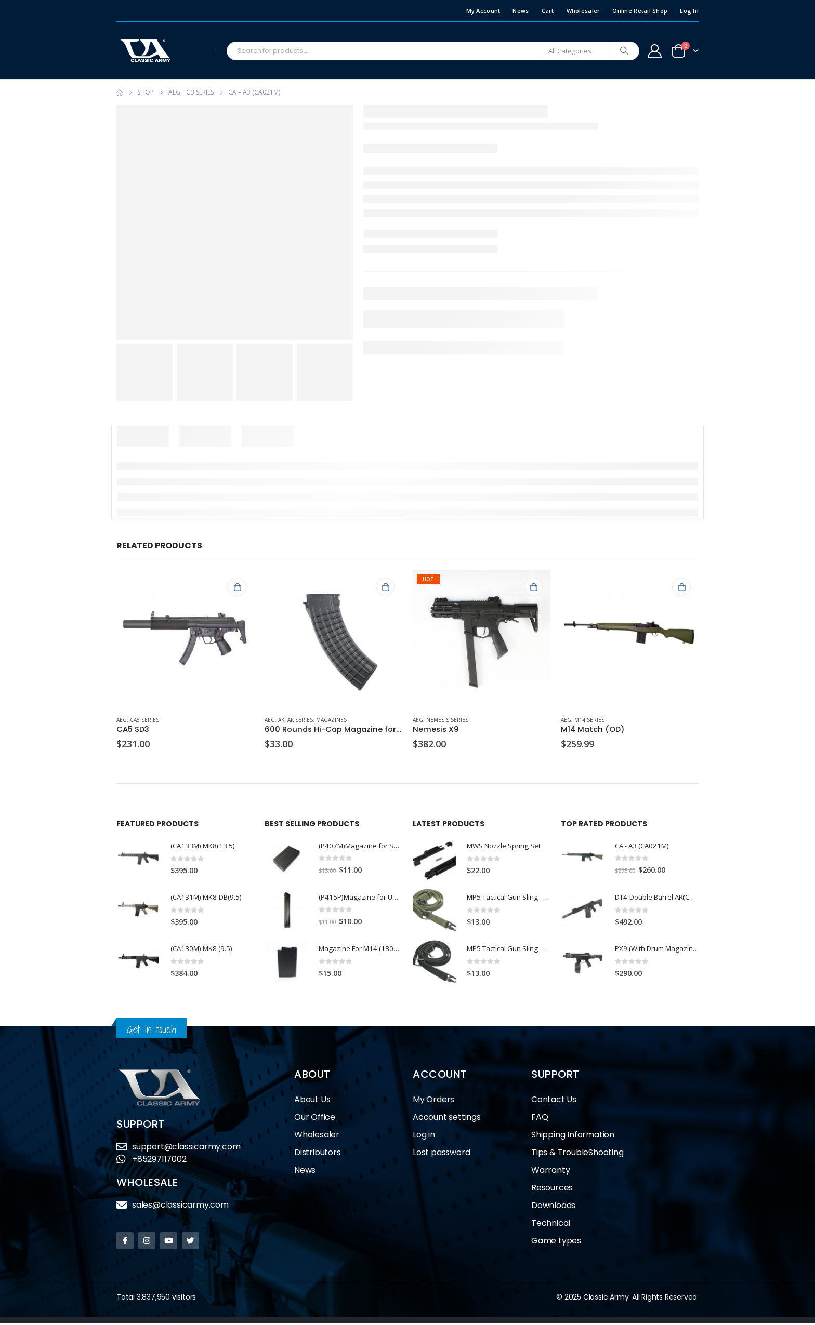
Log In (689, 11)
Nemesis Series (447, 720)
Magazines (331, 720)
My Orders (433, 1101)
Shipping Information (572, 1136)
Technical (550, 1224)
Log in (424, 1136)
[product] (185, 638)
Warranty (550, 1171)
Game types (556, 1242)
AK (281, 720)
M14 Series (589, 720)
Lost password (441, 1154)
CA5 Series (144, 720)
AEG (121, 720)
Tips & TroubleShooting (577, 1154)
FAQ (539, 1119)
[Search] (624, 51)
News (520, 11)
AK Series (300, 720)
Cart (548, 11)
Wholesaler (583, 11)
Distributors (317, 1154)
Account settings (447, 1119)
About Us (312, 1101)
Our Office (314, 1119)
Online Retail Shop (639, 11)
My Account (483, 11)
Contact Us (553, 1101)
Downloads (553, 1207)
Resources (552, 1189)
